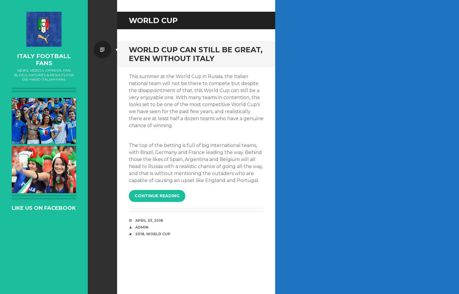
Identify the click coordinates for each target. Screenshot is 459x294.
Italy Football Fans (44, 60)
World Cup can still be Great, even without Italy (196, 54)
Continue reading (157, 195)
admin (141, 227)
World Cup (158, 234)
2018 (139, 234)
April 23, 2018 (149, 220)
